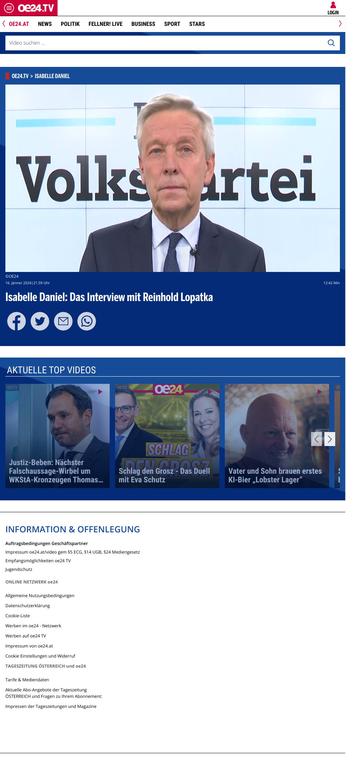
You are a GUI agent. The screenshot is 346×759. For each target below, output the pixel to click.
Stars (197, 24)
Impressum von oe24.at (29, 646)
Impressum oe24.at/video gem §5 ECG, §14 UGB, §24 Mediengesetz (72, 551)
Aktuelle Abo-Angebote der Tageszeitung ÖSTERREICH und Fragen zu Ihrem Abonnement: (53, 693)
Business (143, 24)
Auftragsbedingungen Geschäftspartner (46, 543)
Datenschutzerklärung (27, 606)
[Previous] (6, 24)
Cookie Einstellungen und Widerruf (40, 656)
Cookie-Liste (17, 616)
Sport (172, 24)
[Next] (339, 24)
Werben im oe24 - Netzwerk (33, 626)
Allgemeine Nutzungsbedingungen (39, 595)
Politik (70, 24)
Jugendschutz (18, 569)
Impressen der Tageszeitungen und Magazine (50, 706)
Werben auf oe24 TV (25, 636)
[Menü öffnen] (9, 8)
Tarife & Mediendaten (27, 680)
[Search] (331, 43)
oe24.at (19, 24)
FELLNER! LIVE (105, 24)
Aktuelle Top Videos (51, 370)
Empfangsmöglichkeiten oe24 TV (38, 560)
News (45, 24)
